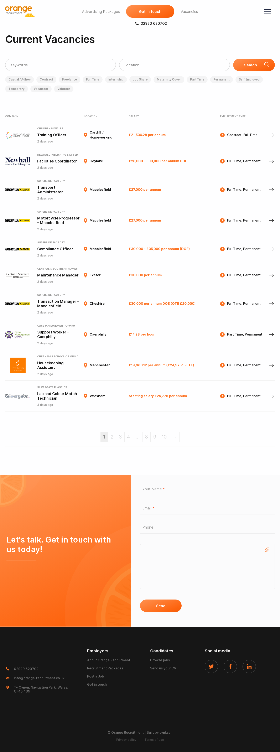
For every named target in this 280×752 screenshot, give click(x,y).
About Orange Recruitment (108, 660)
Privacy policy (126, 739)
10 (164, 437)
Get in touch (150, 11)
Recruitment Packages (105, 668)
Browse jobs (160, 660)
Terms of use (154, 739)
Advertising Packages (101, 11)
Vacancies (189, 11)
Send (161, 606)
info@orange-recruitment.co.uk (39, 678)
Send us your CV (163, 668)
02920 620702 (151, 23)
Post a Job (95, 676)
